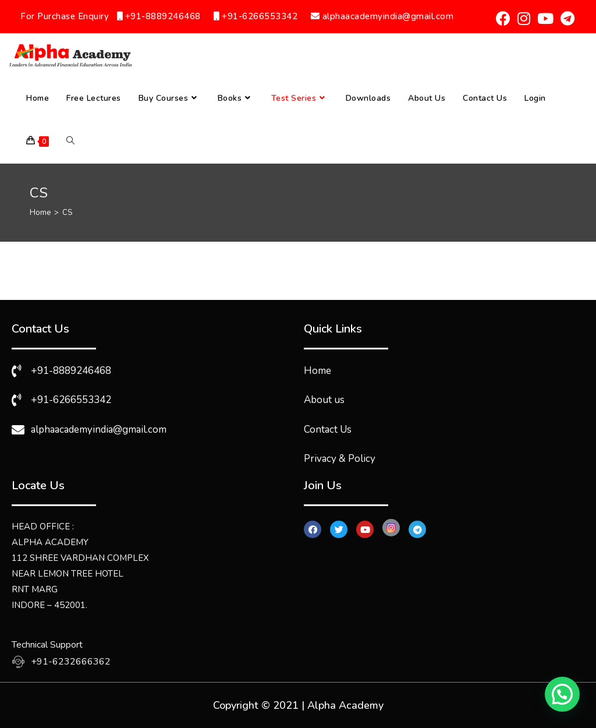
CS (67, 212)
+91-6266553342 (257, 16)
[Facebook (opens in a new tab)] (503, 18)
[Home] (40, 212)
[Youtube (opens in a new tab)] (545, 18)
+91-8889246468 (159, 16)
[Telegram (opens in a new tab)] (565, 18)
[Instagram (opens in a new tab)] (524, 18)
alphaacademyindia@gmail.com (382, 16)
